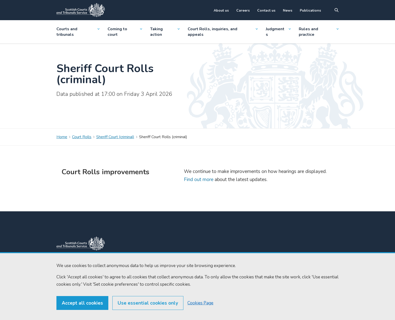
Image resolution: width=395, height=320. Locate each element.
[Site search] (337, 10)
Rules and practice (319, 31)
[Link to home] (80, 10)
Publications (310, 10)
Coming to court (125, 31)
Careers (243, 10)
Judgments (278, 31)
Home (61, 137)
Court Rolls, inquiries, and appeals (223, 31)
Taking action (164, 31)
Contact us (266, 10)
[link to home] (80, 244)
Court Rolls (81, 137)
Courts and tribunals (78, 31)
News (287, 10)
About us (221, 10)
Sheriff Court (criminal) (115, 137)
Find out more (198, 179)
